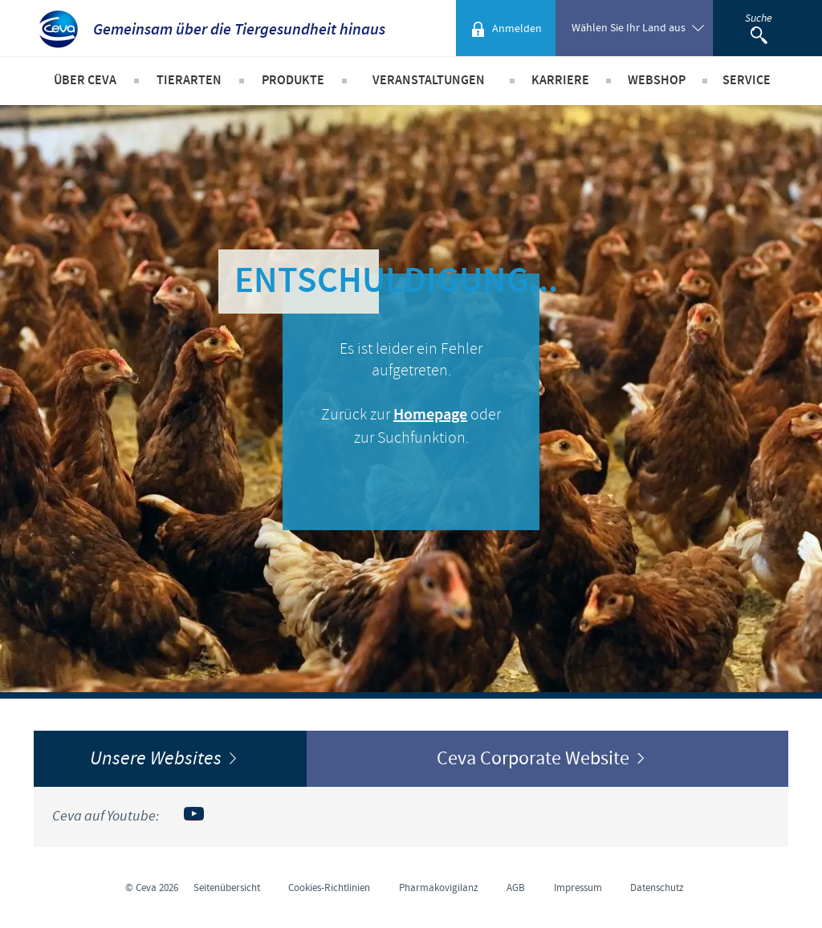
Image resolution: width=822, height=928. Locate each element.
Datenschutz (657, 887)
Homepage (430, 415)
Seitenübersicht (226, 887)
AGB (516, 887)
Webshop (657, 80)
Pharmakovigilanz (438, 887)
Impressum (578, 887)
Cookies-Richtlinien (329, 887)
